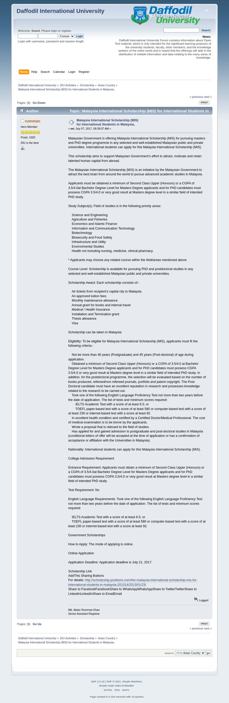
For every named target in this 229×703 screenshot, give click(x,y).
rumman (32, 121)
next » (208, 96)
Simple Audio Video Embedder (116, 685)
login (54, 30)
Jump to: (169, 653)
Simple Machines (132, 681)
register (66, 30)
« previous (196, 96)
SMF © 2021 (113, 681)
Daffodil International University (60, 11)
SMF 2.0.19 (97, 681)
